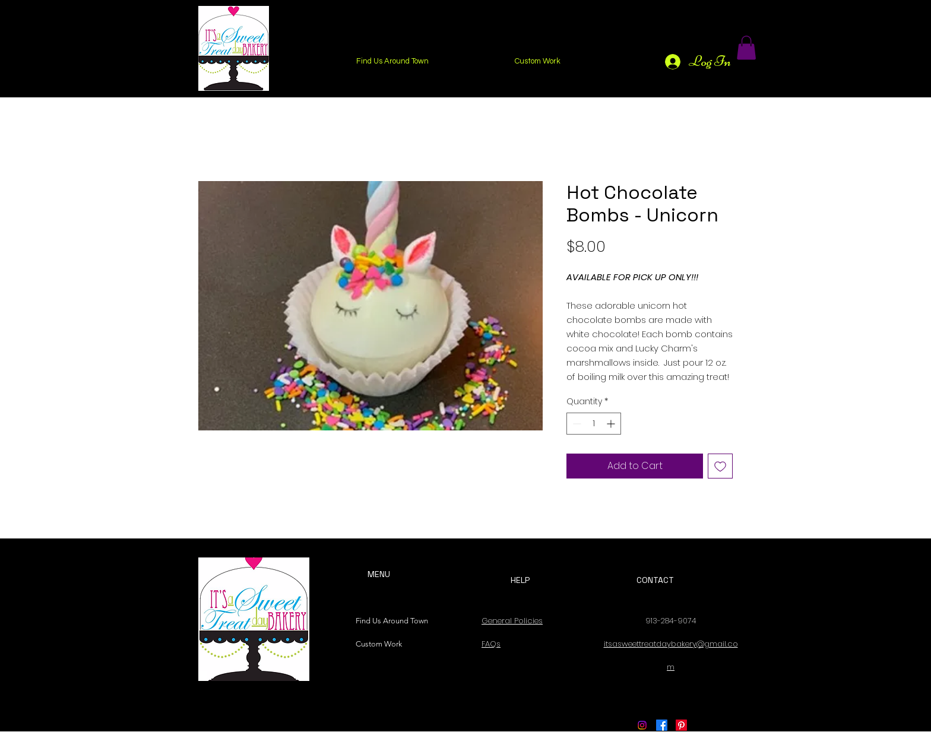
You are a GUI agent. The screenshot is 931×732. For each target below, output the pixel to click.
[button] (746, 48)
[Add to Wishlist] (720, 466)
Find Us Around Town (389, 620)
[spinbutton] (593, 423)
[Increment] (611, 423)
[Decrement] (575, 423)
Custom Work (379, 643)
